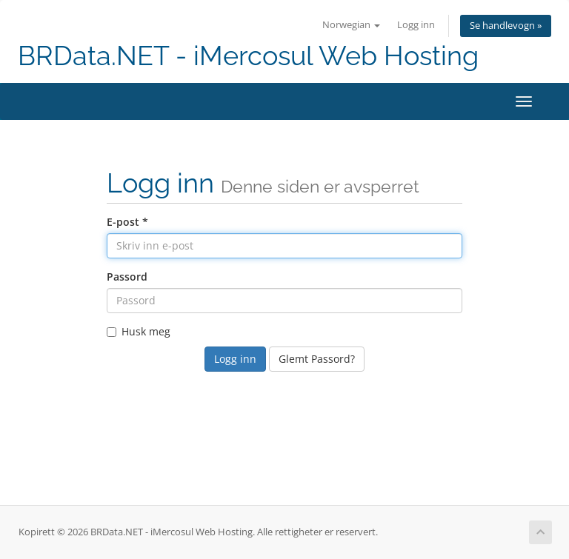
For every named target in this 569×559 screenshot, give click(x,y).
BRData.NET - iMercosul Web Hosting (248, 56)
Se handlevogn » (506, 25)
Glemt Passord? (317, 359)
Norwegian (351, 25)
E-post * (127, 222)
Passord (127, 277)
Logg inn (416, 25)
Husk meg (138, 331)
